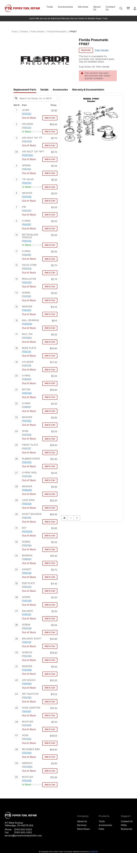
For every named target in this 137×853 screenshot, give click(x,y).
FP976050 (27, 338)
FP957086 (27, 476)
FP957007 (27, 183)
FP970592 (27, 753)
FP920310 (26, 310)
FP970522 (26, 421)
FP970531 (26, 711)
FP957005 (27, 268)
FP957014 (26, 169)
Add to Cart (50, 118)
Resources (126, 829)
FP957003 (27, 282)
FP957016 (26, 365)
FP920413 (26, 255)
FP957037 (26, 210)
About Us (97, 8)
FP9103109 (27, 324)
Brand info (86, 50)
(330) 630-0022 (23, 829)
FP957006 (27, 393)
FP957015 (26, 352)
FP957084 (27, 545)
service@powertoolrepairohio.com (23, 835)
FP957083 (27, 684)
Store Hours (83, 829)
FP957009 (27, 141)
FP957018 (26, 518)
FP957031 (26, 614)
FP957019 (26, 642)
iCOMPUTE (93, 852)
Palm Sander (37, 31)
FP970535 (26, 435)
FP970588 (27, 670)
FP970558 (27, 780)
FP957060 (27, 656)
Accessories (65, 6)
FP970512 (26, 296)
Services (83, 6)
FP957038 (27, 628)
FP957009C (27, 155)
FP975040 (27, 197)
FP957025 (26, 241)
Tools (49, 6)
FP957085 (27, 697)
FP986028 (27, 490)
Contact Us (110, 8)
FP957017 (26, 448)
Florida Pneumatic (56, 31)
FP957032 (26, 573)
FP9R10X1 (26, 407)
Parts (101, 829)
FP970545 (26, 725)
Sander (24, 31)
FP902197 (26, 224)
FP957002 (27, 462)
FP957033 (26, 587)
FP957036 (27, 601)
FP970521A (27, 531)
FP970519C (27, 767)
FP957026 (27, 504)
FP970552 (26, 739)
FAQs (124, 825)
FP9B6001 (26, 559)
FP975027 (26, 114)
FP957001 (26, 128)
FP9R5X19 (26, 379)
